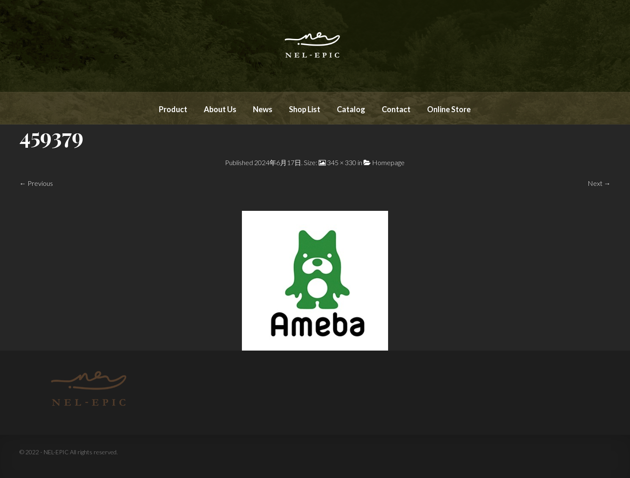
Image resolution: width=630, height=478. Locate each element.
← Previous (36, 183)
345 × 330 (341, 162)
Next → (599, 183)
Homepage (388, 162)
